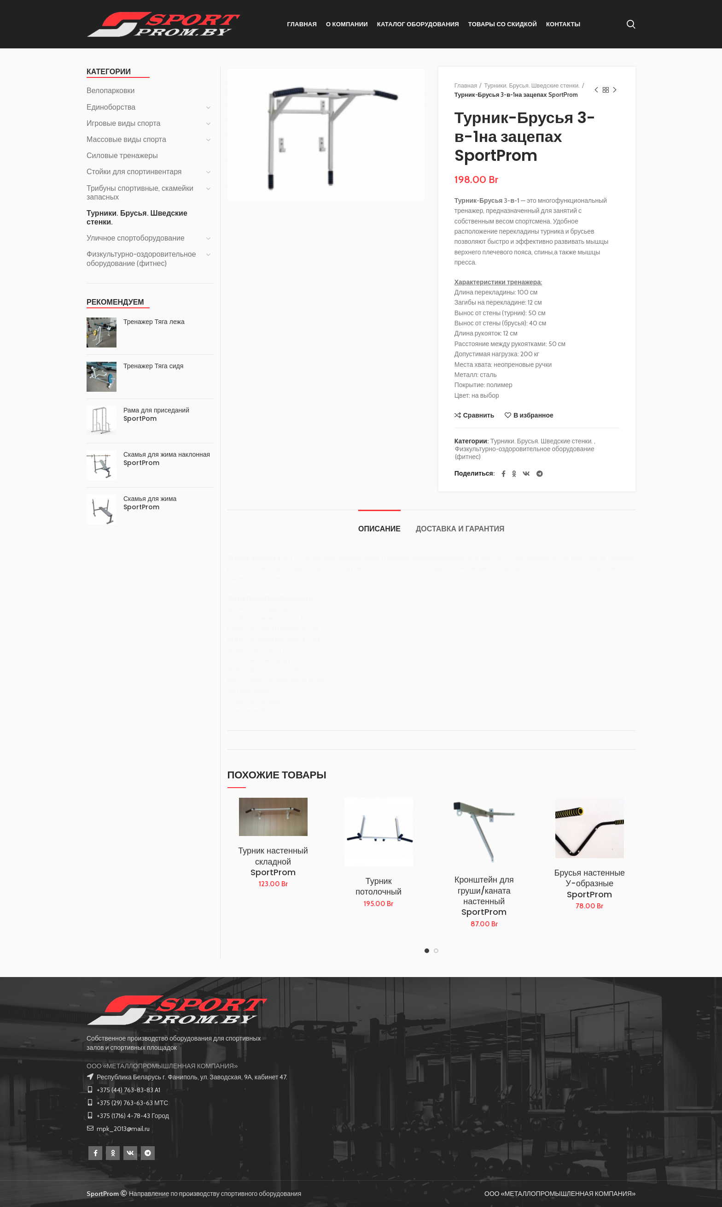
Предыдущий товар (596, 90)
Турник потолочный (378, 886)
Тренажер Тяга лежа (154, 322)
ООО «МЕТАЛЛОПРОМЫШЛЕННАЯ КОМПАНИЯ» (162, 1066)
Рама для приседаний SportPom (156, 414)
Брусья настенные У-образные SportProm (589, 883)
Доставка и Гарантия (460, 529)
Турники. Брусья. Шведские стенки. (532, 85)
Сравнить (479, 415)
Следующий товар (614, 90)
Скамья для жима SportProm (149, 503)
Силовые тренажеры (122, 155)
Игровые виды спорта (123, 123)
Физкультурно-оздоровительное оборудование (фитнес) (524, 453)
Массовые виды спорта (126, 139)
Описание (379, 529)
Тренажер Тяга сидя (153, 366)
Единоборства (111, 107)
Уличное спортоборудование (136, 238)
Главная (465, 85)
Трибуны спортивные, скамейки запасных (140, 192)
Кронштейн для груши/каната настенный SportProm (484, 896)
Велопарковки (110, 90)
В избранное (533, 415)
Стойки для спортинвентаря (134, 171)
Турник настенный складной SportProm (273, 861)
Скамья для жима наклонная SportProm (166, 458)
